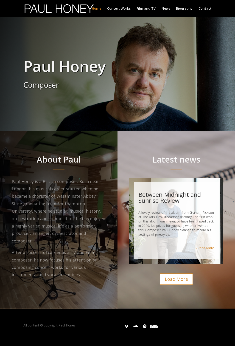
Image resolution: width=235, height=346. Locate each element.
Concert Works (119, 9)
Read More (206, 248)
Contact (205, 9)
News (166, 9)
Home (96, 9)
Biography (184, 9)
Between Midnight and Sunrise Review (169, 197)
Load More (176, 279)
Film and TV (146, 9)
